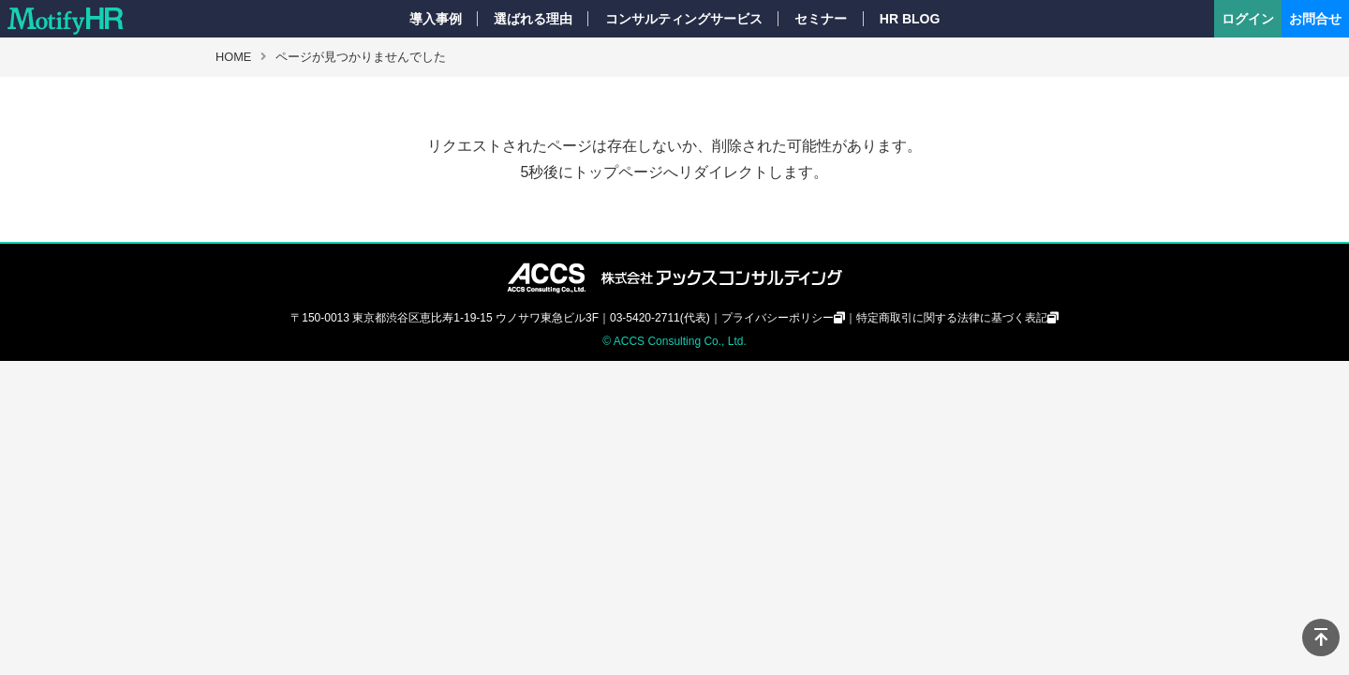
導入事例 (435, 18)
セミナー (820, 18)
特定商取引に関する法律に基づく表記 (951, 317)
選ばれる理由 (533, 18)
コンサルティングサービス (684, 18)
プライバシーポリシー (777, 317)
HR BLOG (910, 18)
